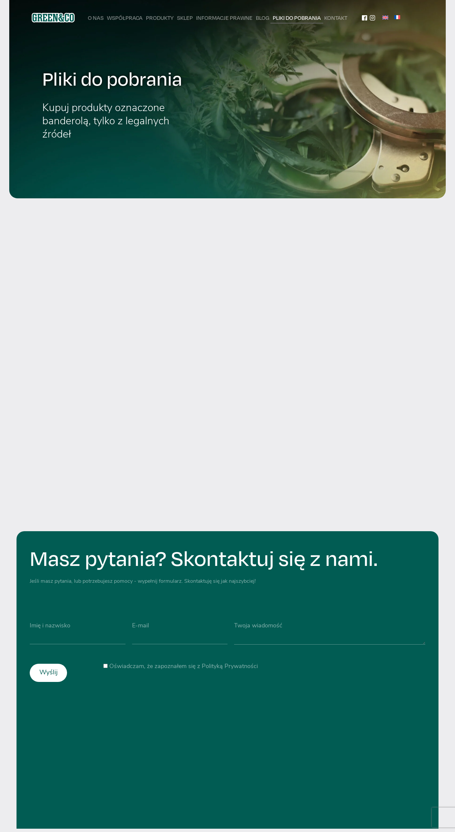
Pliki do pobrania (297, 17)
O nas (96, 17)
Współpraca (125, 17)
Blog (262, 17)
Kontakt (335, 17)
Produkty (160, 17)
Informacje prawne (224, 17)
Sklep (185, 17)
